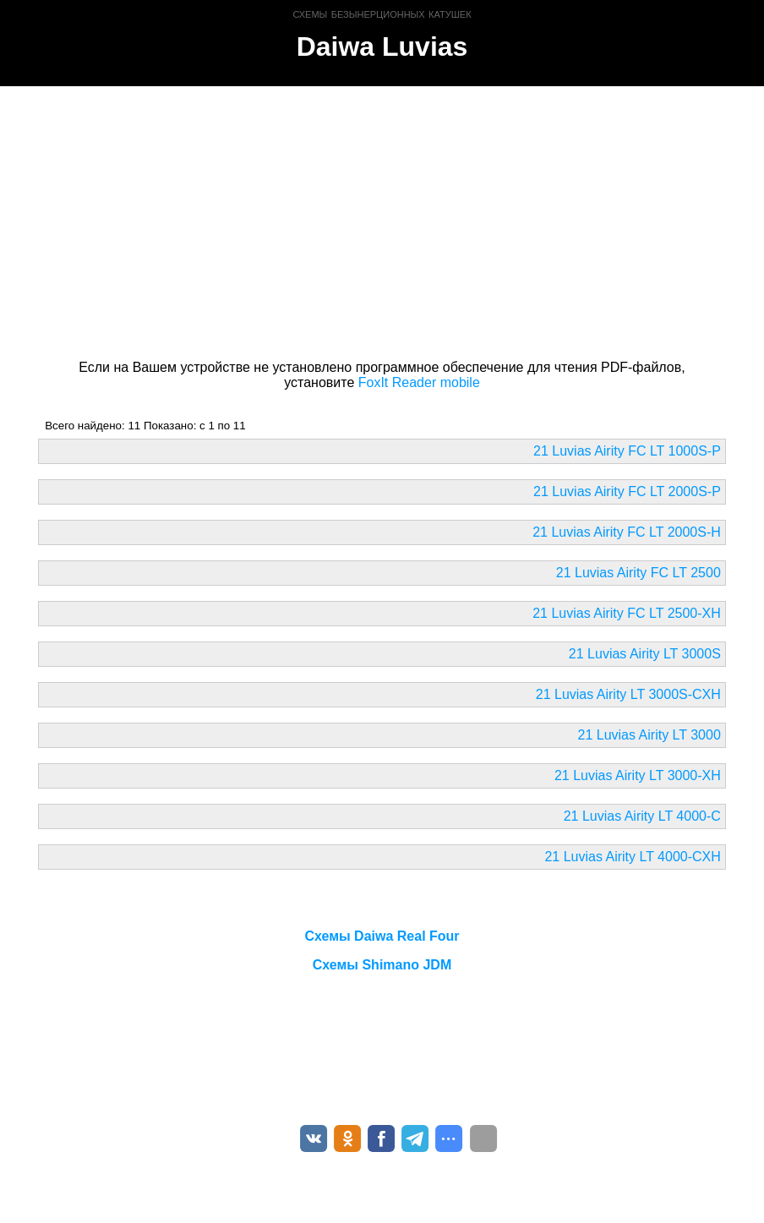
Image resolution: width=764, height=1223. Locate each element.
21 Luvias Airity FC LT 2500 (638, 572)
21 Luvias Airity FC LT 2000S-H (626, 532)
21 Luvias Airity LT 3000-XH (637, 775)
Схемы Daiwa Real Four (381, 936)
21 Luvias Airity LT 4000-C (642, 816)
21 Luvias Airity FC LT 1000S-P (627, 451)
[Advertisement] (381, 219)
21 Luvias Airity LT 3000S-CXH (628, 694)
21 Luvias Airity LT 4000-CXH (632, 856)
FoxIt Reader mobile (419, 382)
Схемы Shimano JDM (382, 965)
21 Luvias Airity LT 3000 (649, 735)
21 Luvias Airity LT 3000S (645, 654)
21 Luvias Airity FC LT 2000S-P (627, 491)
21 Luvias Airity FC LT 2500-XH (626, 613)
